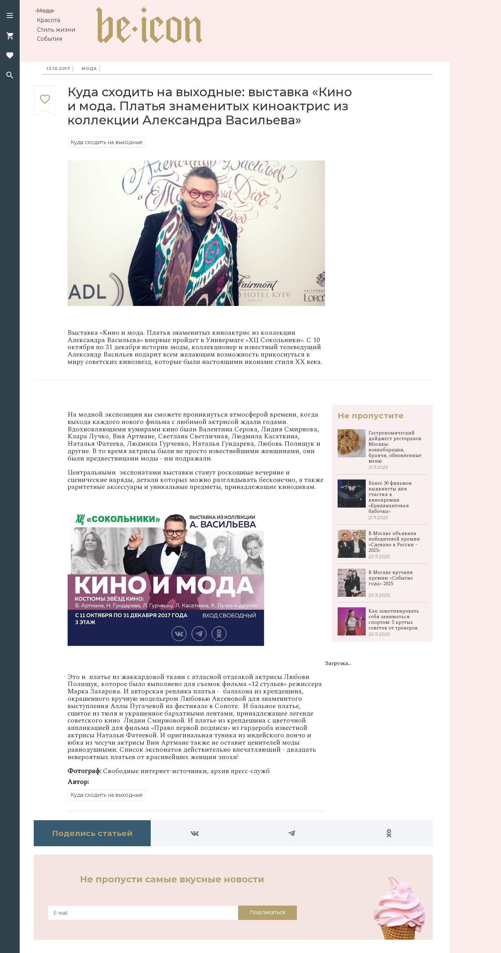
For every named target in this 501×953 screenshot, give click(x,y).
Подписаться (267, 912)
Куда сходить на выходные (107, 142)
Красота (48, 20)
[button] (10, 16)
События (50, 38)
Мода (45, 10)
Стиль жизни (56, 29)
